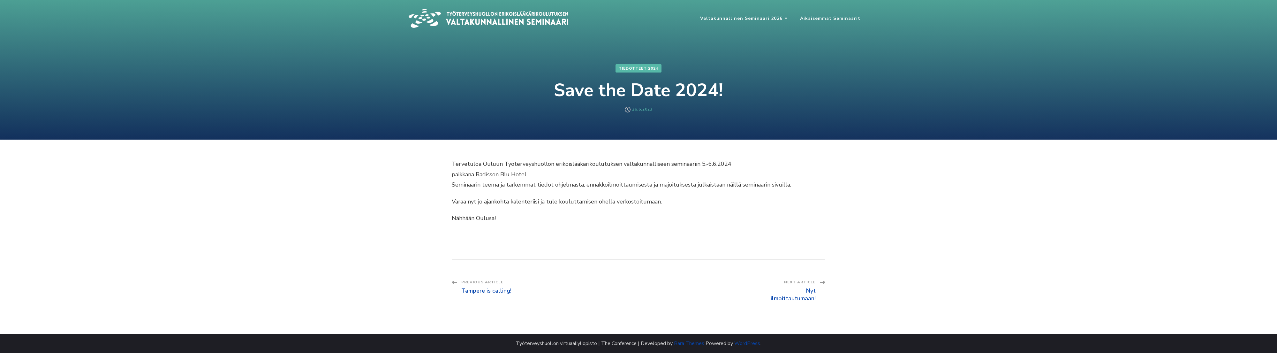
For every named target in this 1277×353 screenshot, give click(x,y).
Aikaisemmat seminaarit (830, 18)
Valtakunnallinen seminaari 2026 (741, 18)
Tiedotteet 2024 (638, 68)
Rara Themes (689, 344)
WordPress (747, 344)
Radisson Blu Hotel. (501, 174)
